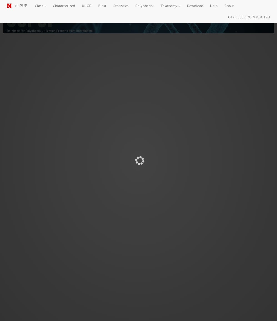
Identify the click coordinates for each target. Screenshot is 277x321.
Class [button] (40, 5)
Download (195, 5)
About (229, 5)
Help (214, 5)
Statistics (120, 5)
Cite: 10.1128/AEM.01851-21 (249, 17)
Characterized (64, 5)
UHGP (86, 5)
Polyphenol (144, 5)
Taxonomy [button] (170, 5)
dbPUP (21, 5)
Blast (102, 5)
